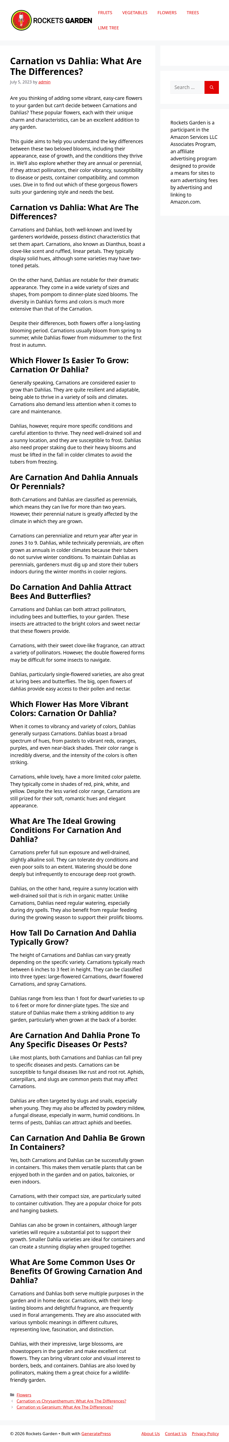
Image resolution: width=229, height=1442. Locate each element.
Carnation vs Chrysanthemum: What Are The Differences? (71, 1401)
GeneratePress (96, 1433)
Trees (193, 12)
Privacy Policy (205, 1433)
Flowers (167, 12)
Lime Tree (108, 28)
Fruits (105, 12)
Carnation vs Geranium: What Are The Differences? (65, 1407)
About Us (150, 1433)
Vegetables (134, 12)
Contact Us (176, 1433)
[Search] (212, 87)
